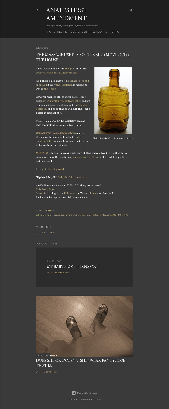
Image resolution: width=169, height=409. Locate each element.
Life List (82, 31)
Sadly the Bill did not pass (72, 177)
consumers (66, 215)
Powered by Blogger (84, 393)
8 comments (50, 371)
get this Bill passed (53, 169)
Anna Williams (93, 399)
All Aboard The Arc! (104, 31)
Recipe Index (65, 31)
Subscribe (41, 193)
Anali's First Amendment (66, 14)
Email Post (49, 210)
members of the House (86, 157)
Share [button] (38, 210)
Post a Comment (45, 232)
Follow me (70, 193)
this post (70, 68)
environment (79, 215)
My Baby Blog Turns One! (73, 266)
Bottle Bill (47, 215)
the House (50, 88)
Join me (94, 193)
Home (50, 31)
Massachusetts (109, 215)
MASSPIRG (42, 153)
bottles (56, 215)
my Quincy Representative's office (62, 100)
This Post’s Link (45, 189)
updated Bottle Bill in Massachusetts (56, 72)
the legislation (64, 84)
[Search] (131, 9)
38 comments (62, 272)
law (88, 215)
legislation (96, 215)
